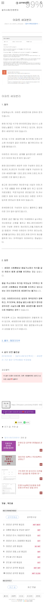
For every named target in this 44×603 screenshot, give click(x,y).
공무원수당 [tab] (31, 517)
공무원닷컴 (22, 3)
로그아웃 (29, 596)
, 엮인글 (9, 503)
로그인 (21, 596)
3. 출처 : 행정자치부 (11, 340)
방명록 (14, 596)
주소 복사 (6, 404)
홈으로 (6, 596)
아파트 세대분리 (22, 20)
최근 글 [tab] (12, 587)
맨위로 (38, 596)
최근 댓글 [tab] (32, 587)
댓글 (4, 503)
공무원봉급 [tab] (12, 517)
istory (20, 601)
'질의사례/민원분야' (12, 437)
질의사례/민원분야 (10, 9)
